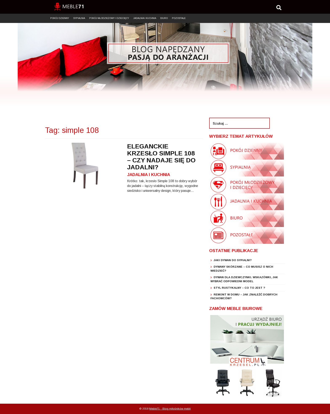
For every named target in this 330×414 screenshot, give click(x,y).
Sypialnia (79, 18)
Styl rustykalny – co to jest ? (239, 287)
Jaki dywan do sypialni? (233, 260)
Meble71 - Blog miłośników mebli (170, 408)
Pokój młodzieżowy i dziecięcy (109, 18)
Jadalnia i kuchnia (144, 18)
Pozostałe (179, 18)
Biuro (164, 18)
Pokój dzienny (59, 18)
